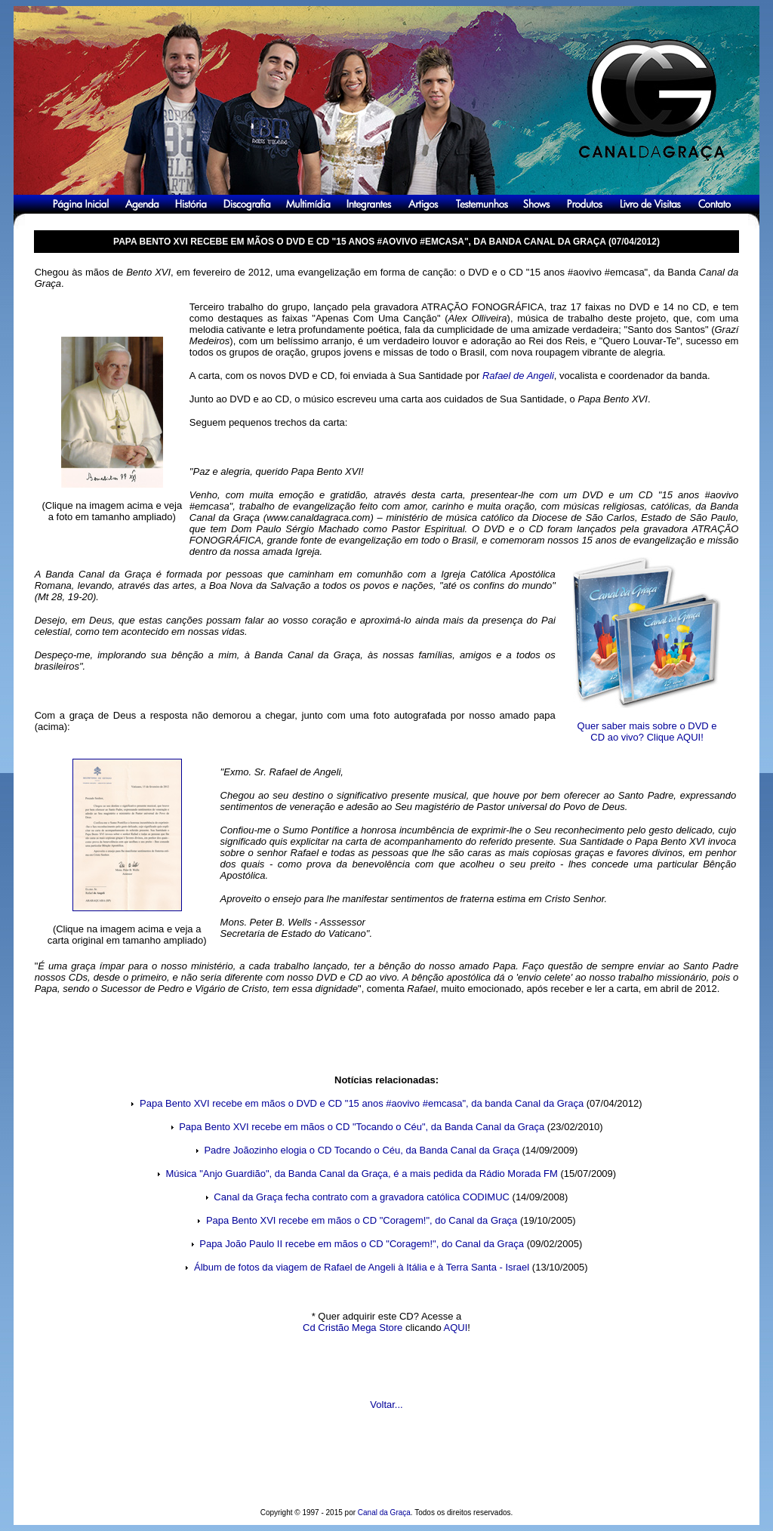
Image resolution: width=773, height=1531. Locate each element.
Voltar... (386, 1404)
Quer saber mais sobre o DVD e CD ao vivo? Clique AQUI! (647, 731)
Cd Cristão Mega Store (352, 1327)
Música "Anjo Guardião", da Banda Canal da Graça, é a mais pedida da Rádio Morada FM (360, 1173)
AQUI (456, 1327)
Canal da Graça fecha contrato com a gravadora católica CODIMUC (362, 1197)
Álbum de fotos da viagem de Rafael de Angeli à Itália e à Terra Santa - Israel (361, 1267)
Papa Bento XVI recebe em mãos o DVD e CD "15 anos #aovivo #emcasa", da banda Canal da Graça (362, 1103)
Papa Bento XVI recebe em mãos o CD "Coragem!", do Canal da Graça (361, 1220)
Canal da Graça (384, 1512)
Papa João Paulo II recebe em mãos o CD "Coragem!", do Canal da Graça (361, 1243)
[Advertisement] (385, 1470)
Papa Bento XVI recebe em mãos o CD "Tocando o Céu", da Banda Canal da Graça (361, 1126)
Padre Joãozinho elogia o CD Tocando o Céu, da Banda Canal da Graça (360, 1150)
